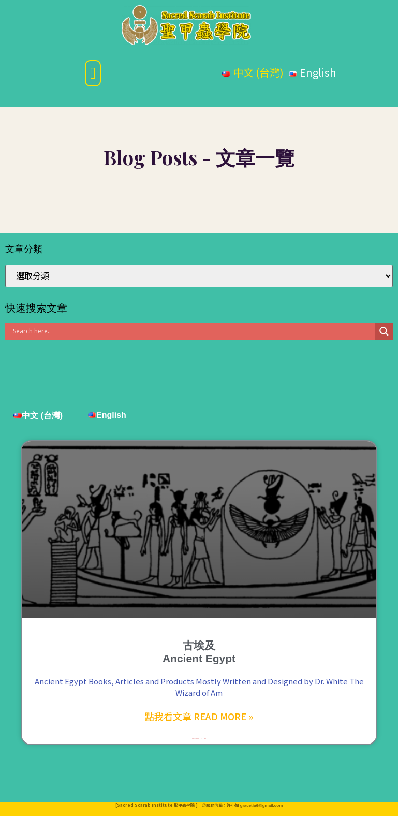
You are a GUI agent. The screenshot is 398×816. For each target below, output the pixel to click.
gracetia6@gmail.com (261, 805)
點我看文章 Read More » (199, 716)
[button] (93, 73)
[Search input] (193, 331)
